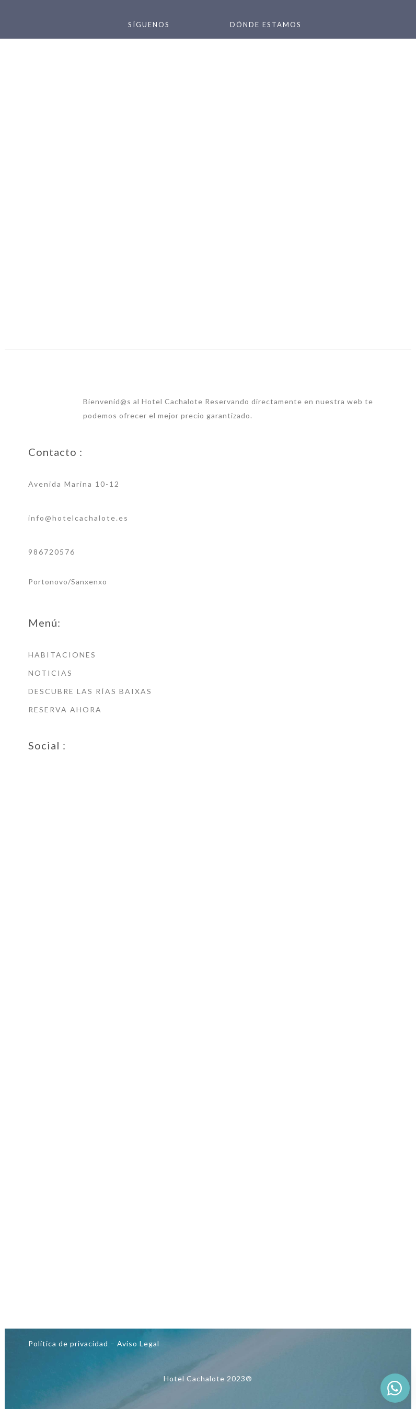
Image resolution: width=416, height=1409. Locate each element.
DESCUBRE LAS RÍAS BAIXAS (90, 691)
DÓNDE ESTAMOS (266, 24)
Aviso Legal (138, 1343)
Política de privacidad (68, 1343)
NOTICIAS (50, 672)
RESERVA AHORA (65, 709)
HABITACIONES (62, 654)
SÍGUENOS (149, 24)
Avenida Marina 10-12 (74, 483)
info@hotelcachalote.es (78, 517)
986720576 (51, 551)
